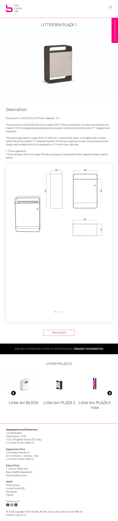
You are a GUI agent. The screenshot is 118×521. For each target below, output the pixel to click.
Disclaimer (11, 491)
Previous (13, 392)
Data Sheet (59, 332)
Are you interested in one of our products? (59, 348)
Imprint (10, 495)
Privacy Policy (13, 485)
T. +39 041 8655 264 (17, 468)
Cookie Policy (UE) (15, 488)
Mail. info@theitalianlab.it (19, 472)
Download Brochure (16, 475)
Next (109, 392)
